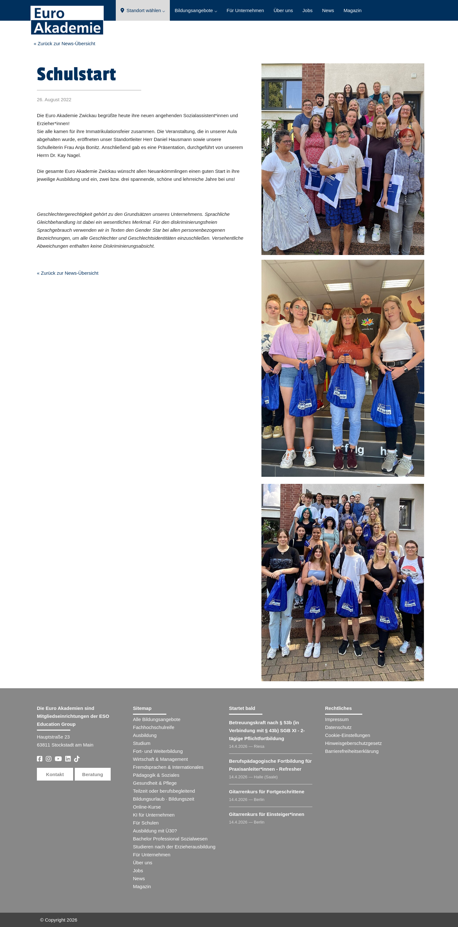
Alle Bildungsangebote (156, 719)
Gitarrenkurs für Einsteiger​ (266, 814)
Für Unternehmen (245, 10)
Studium (141, 743)
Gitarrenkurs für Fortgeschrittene (266, 791)
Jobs (307, 10)
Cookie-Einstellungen (347, 735)
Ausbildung (144, 735)
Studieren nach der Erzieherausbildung (174, 846)
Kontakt (55, 774)
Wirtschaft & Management (160, 759)
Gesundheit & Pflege (155, 783)
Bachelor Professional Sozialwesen (170, 838)
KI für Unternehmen (154, 814)
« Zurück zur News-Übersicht (64, 43)
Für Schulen (146, 822)
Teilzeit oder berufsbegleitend (164, 791)
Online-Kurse (147, 807)
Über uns (283, 10)
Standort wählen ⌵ (143, 10)
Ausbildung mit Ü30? (155, 830)
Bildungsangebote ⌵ (196, 10)
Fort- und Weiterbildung (158, 751)
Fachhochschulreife (153, 727)
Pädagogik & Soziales (156, 775)
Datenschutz (338, 727)
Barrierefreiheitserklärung (351, 751)
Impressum (337, 719)
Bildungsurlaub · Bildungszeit (163, 799)
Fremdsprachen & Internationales (168, 767)
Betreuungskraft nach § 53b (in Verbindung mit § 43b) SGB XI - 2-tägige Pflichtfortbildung (267, 730)
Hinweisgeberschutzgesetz (353, 743)
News (328, 10)
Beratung (92, 774)
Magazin (353, 10)
